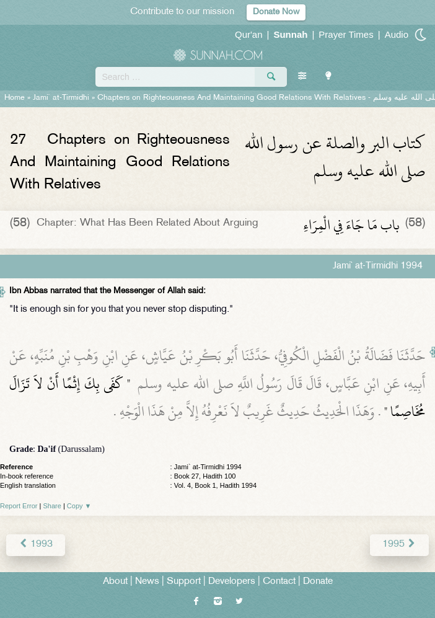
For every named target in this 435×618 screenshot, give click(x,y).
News (147, 581)
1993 (36, 544)
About (115, 581)
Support (184, 581)
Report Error (19, 506)
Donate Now (276, 12)
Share (52, 506)
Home (14, 98)
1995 (399, 544)
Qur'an (249, 34)
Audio (396, 34)
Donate (318, 581)
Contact (279, 581)
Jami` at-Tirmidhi (61, 98)
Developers (231, 581)
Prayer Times (346, 34)
